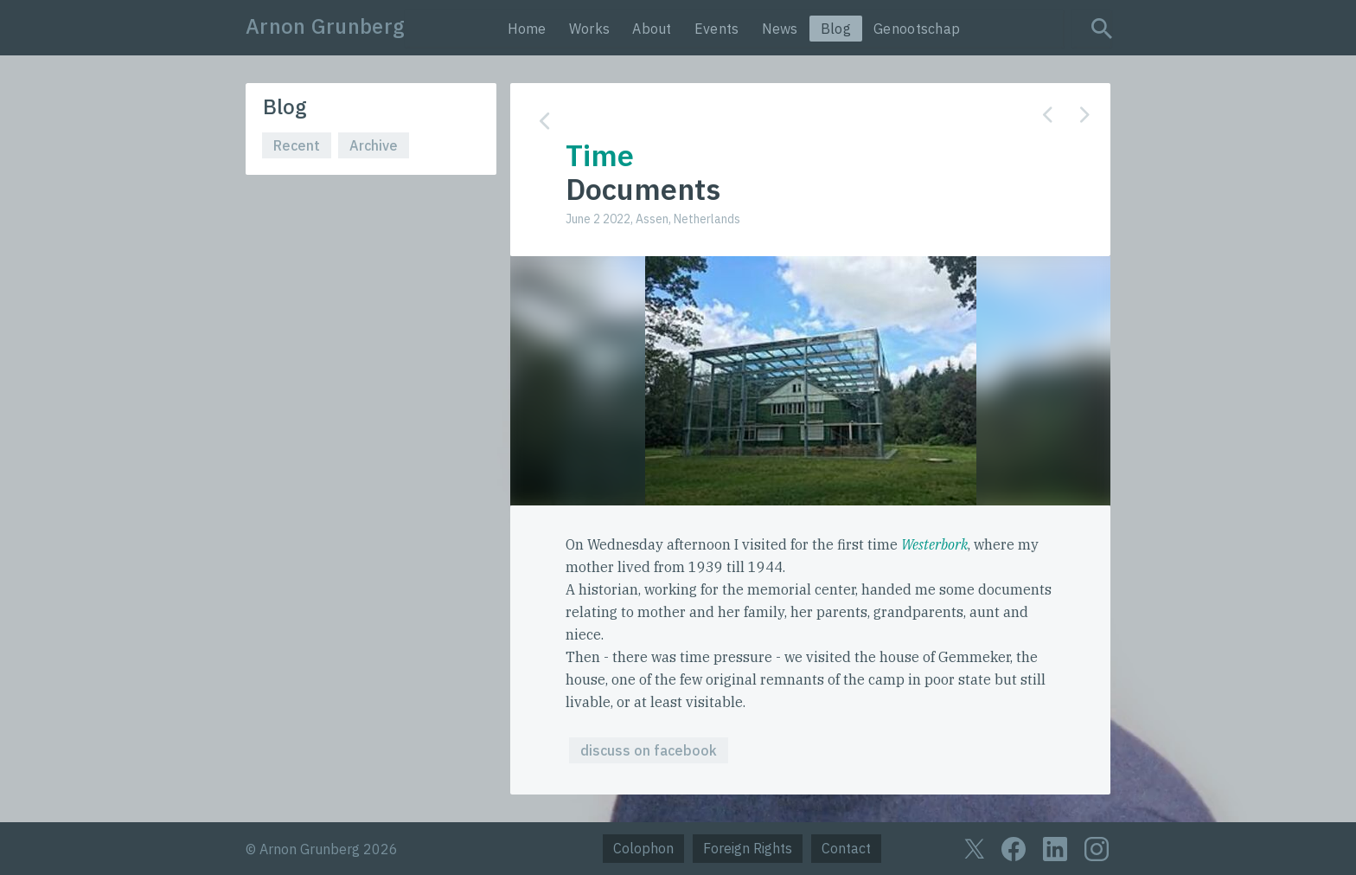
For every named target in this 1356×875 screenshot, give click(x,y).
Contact (846, 848)
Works (590, 28)
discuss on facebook (648, 750)
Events (716, 28)
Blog (836, 28)
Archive (373, 145)
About (652, 28)
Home (527, 28)
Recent (296, 145)
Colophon (643, 848)
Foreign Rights (747, 848)
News (780, 28)
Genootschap (916, 28)
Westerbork (934, 544)
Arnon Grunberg (325, 26)
